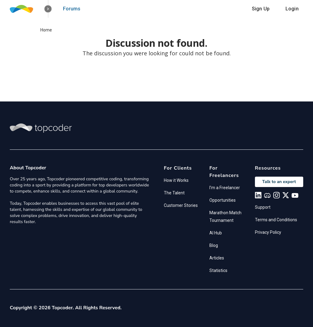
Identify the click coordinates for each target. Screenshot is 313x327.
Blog (213, 245)
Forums (71, 9)
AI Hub (215, 232)
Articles (216, 257)
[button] (48, 9)
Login (292, 9)
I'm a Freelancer (224, 187)
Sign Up (261, 9)
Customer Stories (181, 205)
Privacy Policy (268, 232)
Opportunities (222, 200)
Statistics (218, 270)
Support (263, 207)
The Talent (174, 192)
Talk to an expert (279, 182)
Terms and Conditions (276, 219)
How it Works (176, 180)
